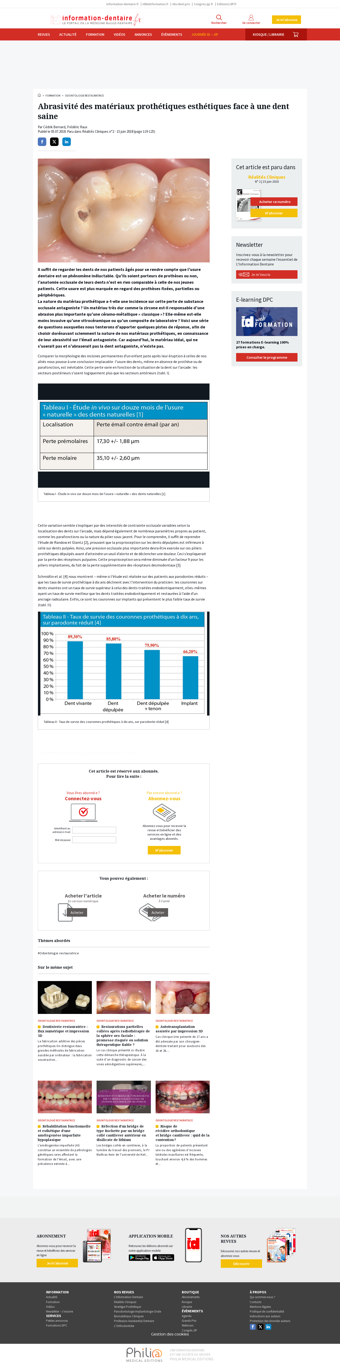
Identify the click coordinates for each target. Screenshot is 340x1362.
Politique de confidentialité (267, 1308)
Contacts (255, 1298)
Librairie (187, 1303)
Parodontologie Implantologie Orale (137, 1308)
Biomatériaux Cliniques (129, 1313)
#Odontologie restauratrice (58, 953)
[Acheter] (77, 912)
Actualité (67, 34)
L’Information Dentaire (128, 1294)
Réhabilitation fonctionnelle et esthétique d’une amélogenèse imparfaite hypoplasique (64, 1130)
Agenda (186, 1312)
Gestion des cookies (170, 1331)
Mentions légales (260, 1303)
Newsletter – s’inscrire (59, 1308)
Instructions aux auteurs (265, 1313)
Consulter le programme (266, 357)
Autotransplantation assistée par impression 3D (179, 1028)
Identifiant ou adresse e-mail (61, 830)
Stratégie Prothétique (127, 1303)
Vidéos (119, 34)
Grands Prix (189, 1317)
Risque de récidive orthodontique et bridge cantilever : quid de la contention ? (183, 1130)
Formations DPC (56, 1322)
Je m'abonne (286, 19)
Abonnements (191, 1294)
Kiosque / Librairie (268, 34)
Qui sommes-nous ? (262, 1294)
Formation (95, 34)
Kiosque (187, 1298)
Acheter (158, 912)
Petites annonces (57, 1317)
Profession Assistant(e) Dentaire (134, 1318)
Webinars (187, 1322)
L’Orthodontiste (124, 1322)
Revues (44, 34)
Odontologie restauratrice (84, 95)
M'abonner (164, 850)
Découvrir (241, 1260)
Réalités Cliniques (125, 1298)
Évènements (171, 34)
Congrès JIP (189, 1327)
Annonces (143, 34)
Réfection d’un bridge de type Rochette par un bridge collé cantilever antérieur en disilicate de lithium (121, 1130)
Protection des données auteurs (270, 1318)
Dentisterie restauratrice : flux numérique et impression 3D (63, 1030)
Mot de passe (62, 840)
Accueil (40, 95)
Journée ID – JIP (204, 34)
